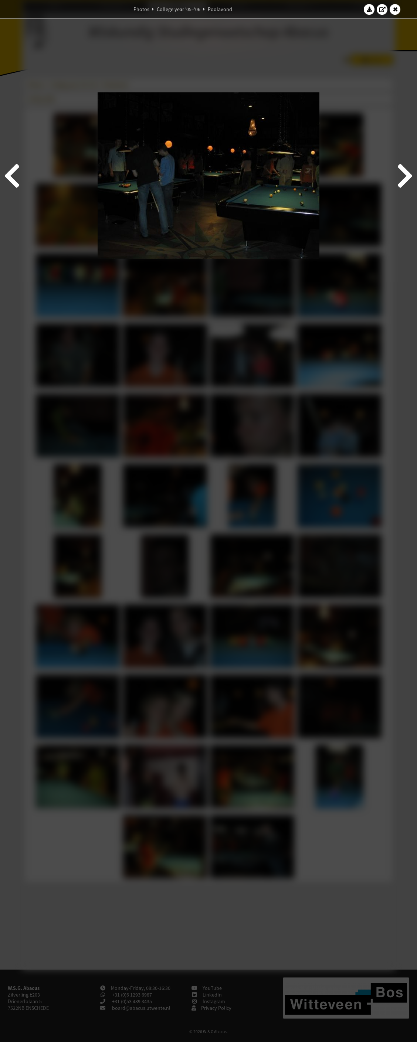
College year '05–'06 (178, 9)
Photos (141, 9)
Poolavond (220, 9)
